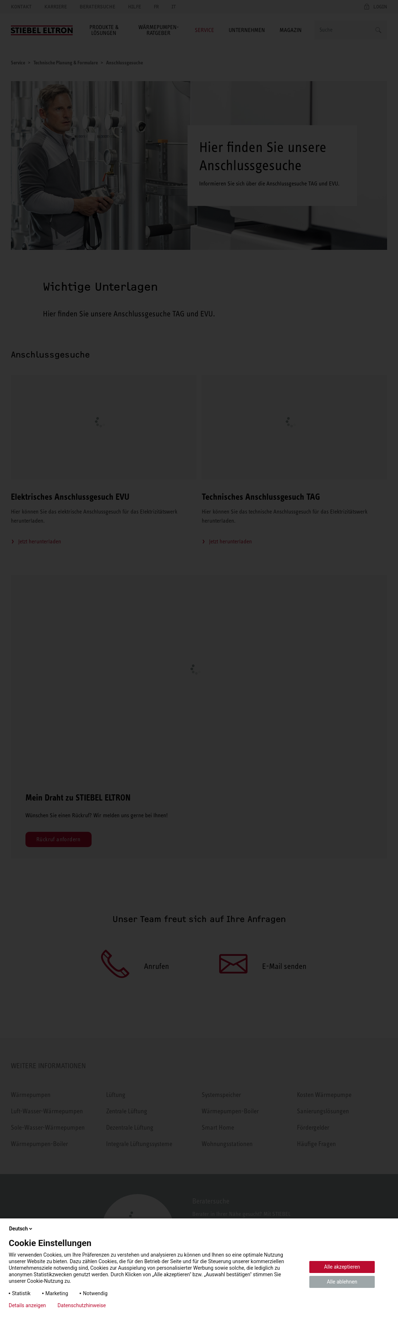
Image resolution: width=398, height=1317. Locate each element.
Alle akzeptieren (342, 1267)
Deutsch (21, 1229)
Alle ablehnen (342, 1282)
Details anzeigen (27, 1305)
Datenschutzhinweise (81, 1305)
